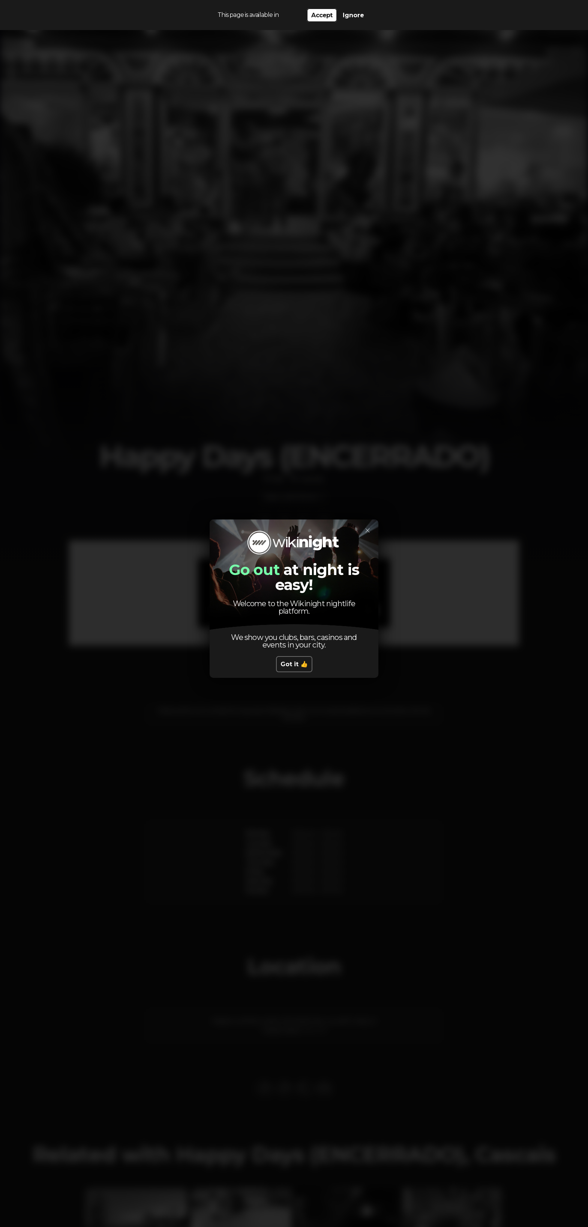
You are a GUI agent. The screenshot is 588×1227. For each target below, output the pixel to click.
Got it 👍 (294, 664)
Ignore (353, 15)
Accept (321, 15)
